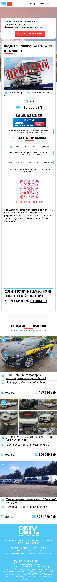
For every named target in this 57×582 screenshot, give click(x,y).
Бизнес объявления (13, 21)
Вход (32, 4)
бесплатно (38, 300)
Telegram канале (33, 154)
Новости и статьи (14, 540)
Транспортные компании (15, 24)
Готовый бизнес (31, 21)
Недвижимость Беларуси (36, 550)
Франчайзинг (39, 548)
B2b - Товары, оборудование (20, 553)
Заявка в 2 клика (45, 4)
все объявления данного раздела (28, 330)
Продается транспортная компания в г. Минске (25, 27)
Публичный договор (28, 543)
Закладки (47, 540)
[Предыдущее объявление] (22, 51)
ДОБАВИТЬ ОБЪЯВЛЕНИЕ (30, 33)
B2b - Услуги (45, 553)
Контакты (33, 540)
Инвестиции (14, 550)
